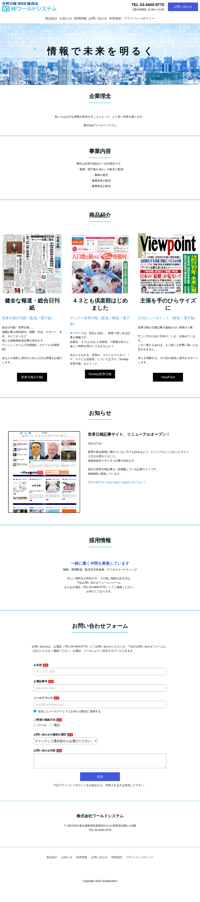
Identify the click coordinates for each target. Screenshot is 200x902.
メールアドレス (43, 697)
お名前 (38, 665)
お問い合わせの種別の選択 (50, 734)
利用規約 (115, 18)
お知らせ (66, 18)
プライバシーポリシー (139, 18)
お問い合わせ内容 (44, 750)
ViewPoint (168, 377)
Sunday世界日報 (100, 374)
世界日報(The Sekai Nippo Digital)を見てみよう (117, 482)
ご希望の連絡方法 (44, 719)
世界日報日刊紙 (32, 377)
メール (40, 725)
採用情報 (80, 18)
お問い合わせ (183, 6)
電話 (55, 725)
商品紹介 (51, 18)
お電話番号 (40, 681)
